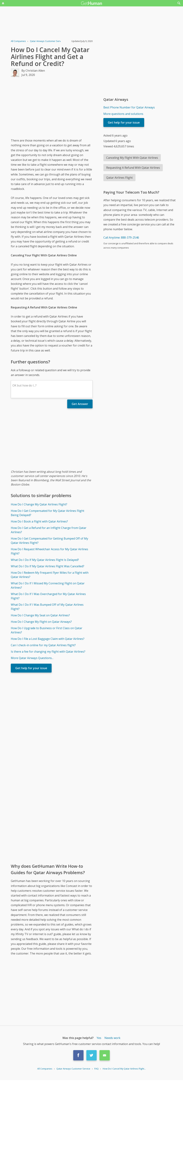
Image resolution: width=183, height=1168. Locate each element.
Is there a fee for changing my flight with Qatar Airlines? (48, 652)
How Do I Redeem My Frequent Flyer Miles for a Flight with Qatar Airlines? (49, 575)
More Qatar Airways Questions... (32, 658)
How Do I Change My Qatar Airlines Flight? (39, 504)
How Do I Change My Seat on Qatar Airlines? (40, 615)
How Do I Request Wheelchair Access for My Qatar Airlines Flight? (49, 551)
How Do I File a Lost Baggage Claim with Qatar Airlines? (47, 639)
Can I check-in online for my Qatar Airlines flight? (43, 645)
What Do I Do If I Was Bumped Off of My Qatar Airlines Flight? (47, 607)
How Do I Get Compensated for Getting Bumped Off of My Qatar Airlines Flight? (49, 541)
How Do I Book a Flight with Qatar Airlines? (39, 521)
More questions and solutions (123, 114)
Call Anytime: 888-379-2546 (121, 237)
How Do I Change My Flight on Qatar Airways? (41, 622)
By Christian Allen (33, 71)
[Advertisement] (66, 107)
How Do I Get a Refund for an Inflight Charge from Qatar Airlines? (48, 530)
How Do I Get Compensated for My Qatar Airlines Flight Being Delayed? (47, 513)
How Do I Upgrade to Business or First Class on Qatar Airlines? (46, 630)
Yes (99, 1038)
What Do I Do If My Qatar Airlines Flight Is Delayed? (45, 560)
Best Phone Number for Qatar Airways (129, 107)
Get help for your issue (31, 668)
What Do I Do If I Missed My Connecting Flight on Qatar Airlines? (48, 585)
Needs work (112, 1038)
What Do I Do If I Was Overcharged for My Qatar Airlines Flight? (48, 596)
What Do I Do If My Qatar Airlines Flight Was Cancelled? (47, 566)
